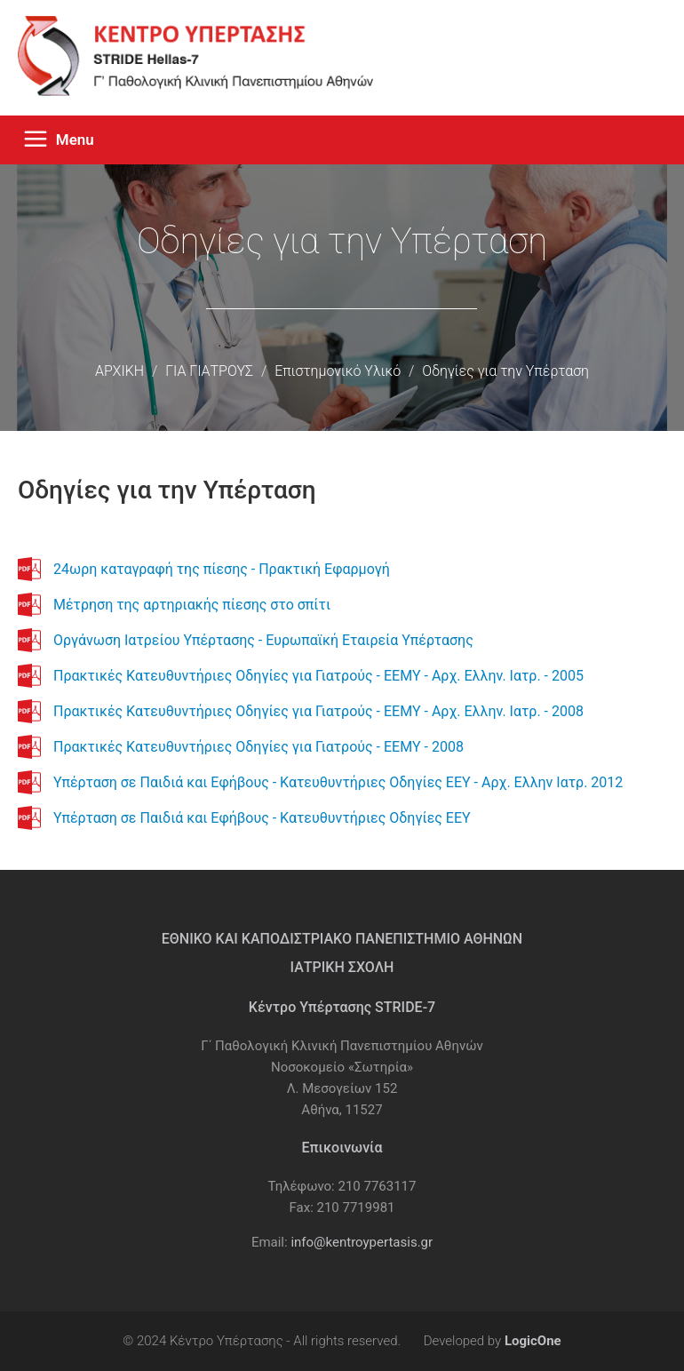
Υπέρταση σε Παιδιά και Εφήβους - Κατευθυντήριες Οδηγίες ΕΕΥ (262, 817)
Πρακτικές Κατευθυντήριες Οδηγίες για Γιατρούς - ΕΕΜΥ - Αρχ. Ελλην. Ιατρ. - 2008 (318, 711)
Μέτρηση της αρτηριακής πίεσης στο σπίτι (191, 604)
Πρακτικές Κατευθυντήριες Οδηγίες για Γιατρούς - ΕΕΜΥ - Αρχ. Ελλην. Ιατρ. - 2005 (318, 675)
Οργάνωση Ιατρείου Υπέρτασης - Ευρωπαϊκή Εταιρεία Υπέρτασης (263, 640)
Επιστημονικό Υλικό (337, 371)
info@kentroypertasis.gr (361, 1242)
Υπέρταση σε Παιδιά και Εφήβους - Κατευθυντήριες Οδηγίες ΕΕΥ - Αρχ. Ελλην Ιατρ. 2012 (338, 782)
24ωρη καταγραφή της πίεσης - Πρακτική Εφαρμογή (221, 569)
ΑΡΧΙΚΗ (119, 371)
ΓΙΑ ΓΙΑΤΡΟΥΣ (209, 371)
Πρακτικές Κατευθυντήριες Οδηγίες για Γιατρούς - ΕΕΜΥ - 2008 (258, 746)
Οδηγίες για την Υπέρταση (505, 371)
